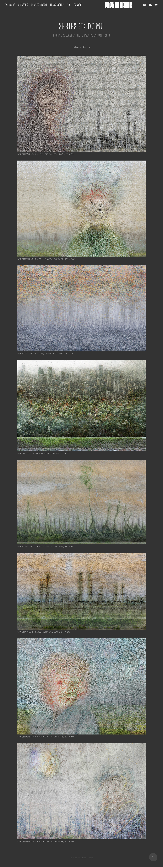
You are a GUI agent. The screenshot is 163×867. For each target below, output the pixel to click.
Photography (57, 5)
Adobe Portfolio (86, 857)
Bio (69, 5)
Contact (78, 5)
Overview (10, 5)
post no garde (118, 5)
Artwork (23, 5)
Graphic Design (39, 5)
